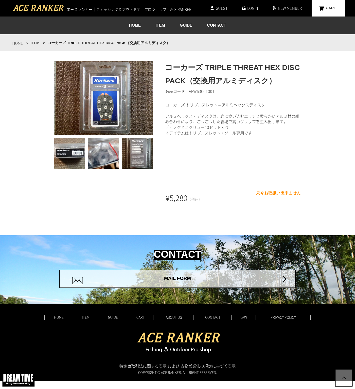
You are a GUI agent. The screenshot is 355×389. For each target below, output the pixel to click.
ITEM (160, 25)
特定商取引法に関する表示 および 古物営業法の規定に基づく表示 (177, 374)
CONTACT (216, 25)
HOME (135, 25)
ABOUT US (174, 325)
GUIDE (186, 25)
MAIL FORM (177, 283)
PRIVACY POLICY (283, 325)
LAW (243, 325)
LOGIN (252, 8)
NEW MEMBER (290, 8)
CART (331, 8)
